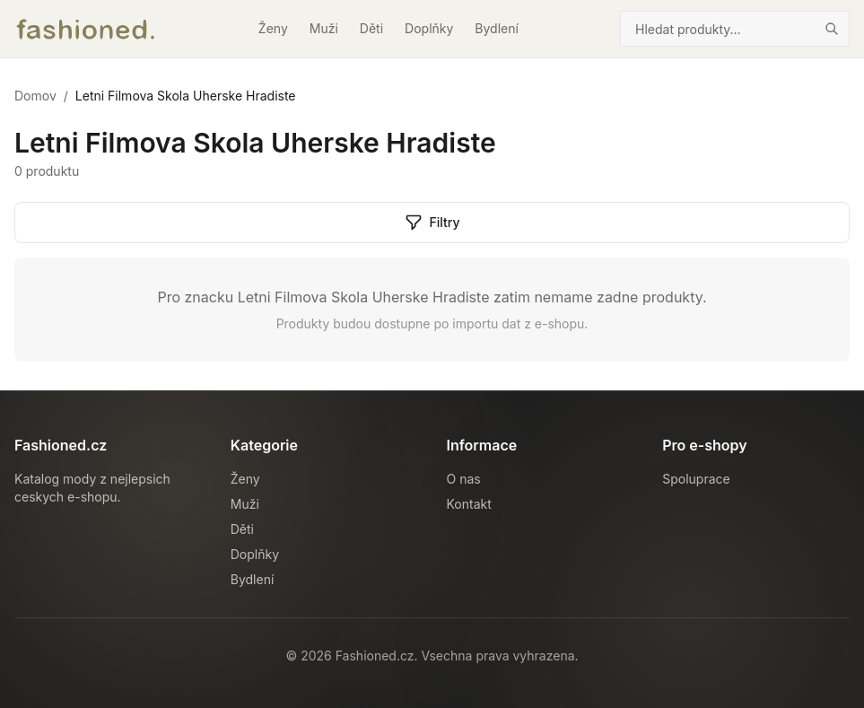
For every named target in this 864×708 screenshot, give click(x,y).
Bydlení (497, 28)
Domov (35, 95)
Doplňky (429, 28)
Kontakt (469, 503)
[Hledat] (832, 29)
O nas (464, 478)
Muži (324, 28)
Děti (371, 28)
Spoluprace (695, 478)
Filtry (432, 223)
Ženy (273, 28)
